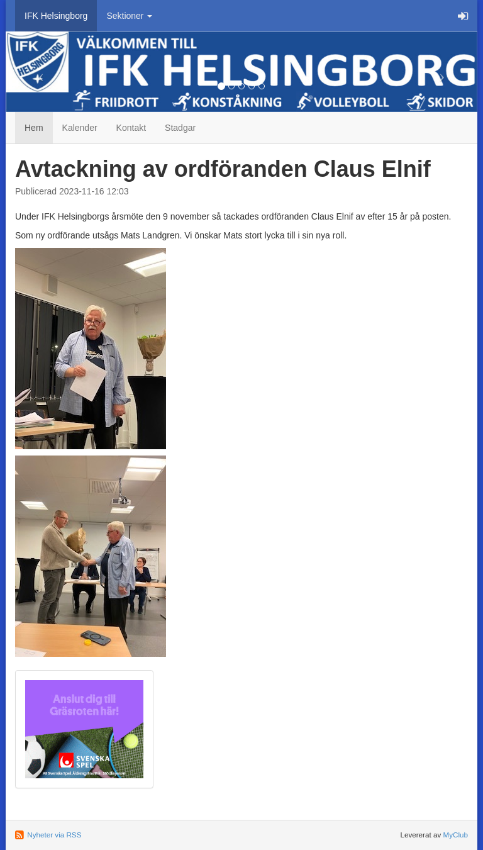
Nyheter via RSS (54, 834)
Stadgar (180, 128)
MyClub (455, 834)
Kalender (79, 128)
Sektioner (129, 16)
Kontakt (131, 128)
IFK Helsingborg (56, 16)
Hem (34, 128)
